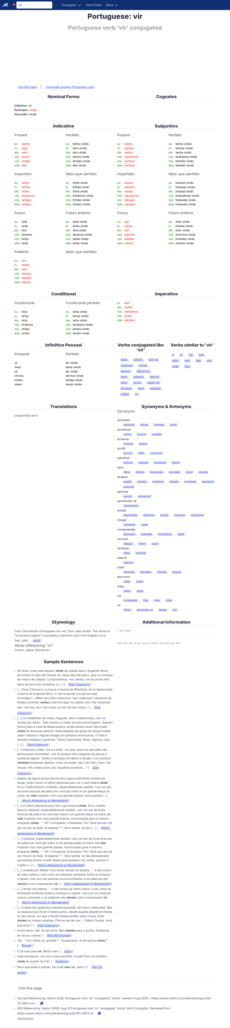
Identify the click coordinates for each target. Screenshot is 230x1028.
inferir (142, 543)
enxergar (179, 515)
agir (187, 360)
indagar (174, 481)
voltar (144, 524)
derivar (140, 471)
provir (137, 382)
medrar (143, 443)
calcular (143, 462)
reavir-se (153, 382)
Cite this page (27, 87)
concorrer (156, 452)
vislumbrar (197, 515)
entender (146, 534)
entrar (127, 609)
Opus (68, 951)
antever (128, 462)
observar (129, 571)
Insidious (62, 961)
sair (175, 609)
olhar (169, 600)
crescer (128, 443)
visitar (139, 581)
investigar (190, 481)
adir (201, 355)
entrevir (139, 377)
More (109, 5)
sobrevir (155, 388)
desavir (126, 371)
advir (124, 359)
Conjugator (69, 5)
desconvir (143, 371)
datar (127, 471)
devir (124, 377)
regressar (129, 524)
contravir (127, 365)
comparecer (131, 505)
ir (173, 355)
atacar (144, 424)
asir (209, 360)
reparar (176, 571)
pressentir (160, 462)
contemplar (130, 600)
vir (136, 394)
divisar (164, 515)
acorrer (128, 452)
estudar (142, 481)
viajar (127, 581)
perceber (145, 571)
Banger (27, 945)
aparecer (129, 424)
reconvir (126, 388)
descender (156, 471)
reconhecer (165, 534)
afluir (141, 452)
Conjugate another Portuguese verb (70, 87)
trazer (127, 590)
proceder (174, 471)
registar (162, 571)
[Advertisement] (115, 56)
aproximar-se (145, 609)
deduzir (128, 543)
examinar (158, 481)
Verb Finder (94, 5)
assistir (128, 496)
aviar (175, 366)
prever (176, 462)
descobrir (129, 534)
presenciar (144, 496)
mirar (157, 600)
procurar (129, 486)
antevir (138, 359)
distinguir (149, 515)
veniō (36, 640)
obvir (124, 382)
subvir (125, 394)
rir (181, 355)
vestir (140, 590)
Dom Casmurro (79, 684)
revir (141, 388)
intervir (154, 377)
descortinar (130, 515)
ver (191, 355)
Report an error (25, 1018)
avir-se (153, 359)
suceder (157, 434)
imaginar (141, 552)
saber (181, 534)
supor (155, 543)
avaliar (128, 481)
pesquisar (208, 481)
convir (143, 365)
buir (187, 366)
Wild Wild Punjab (58, 935)
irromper (159, 424)
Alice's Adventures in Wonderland (45, 800)
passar (163, 609)
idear (127, 552)
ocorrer (141, 434)
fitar (145, 600)
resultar (203, 471)
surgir (173, 424)
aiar (198, 360)
